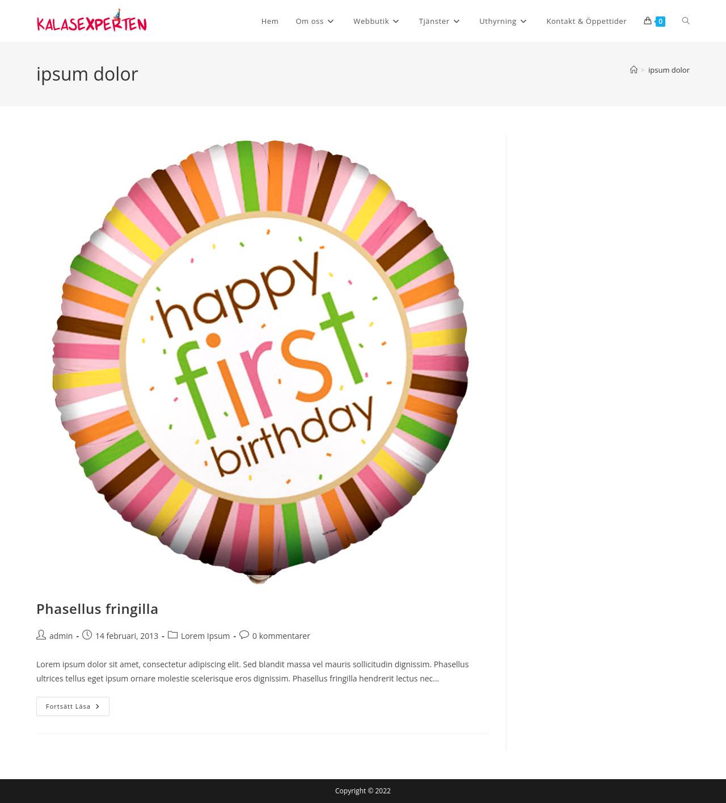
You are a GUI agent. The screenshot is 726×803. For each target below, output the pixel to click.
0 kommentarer (281, 635)
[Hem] (634, 70)
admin (61, 635)
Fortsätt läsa (77, 708)
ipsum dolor (669, 70)
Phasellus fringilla (97, 608)
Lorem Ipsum (205, 635)
